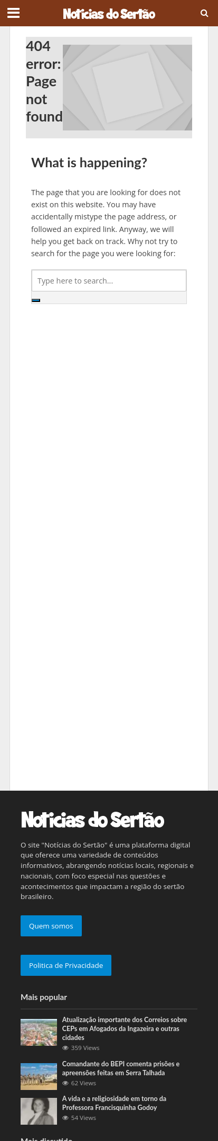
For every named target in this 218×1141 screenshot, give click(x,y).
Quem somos (51, 926)
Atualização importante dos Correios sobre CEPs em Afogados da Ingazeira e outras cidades (124, 1029)
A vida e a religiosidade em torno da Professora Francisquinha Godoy (114, 1103)
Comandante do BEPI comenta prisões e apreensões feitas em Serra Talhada (120, 1068)
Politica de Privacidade (66, 965)
